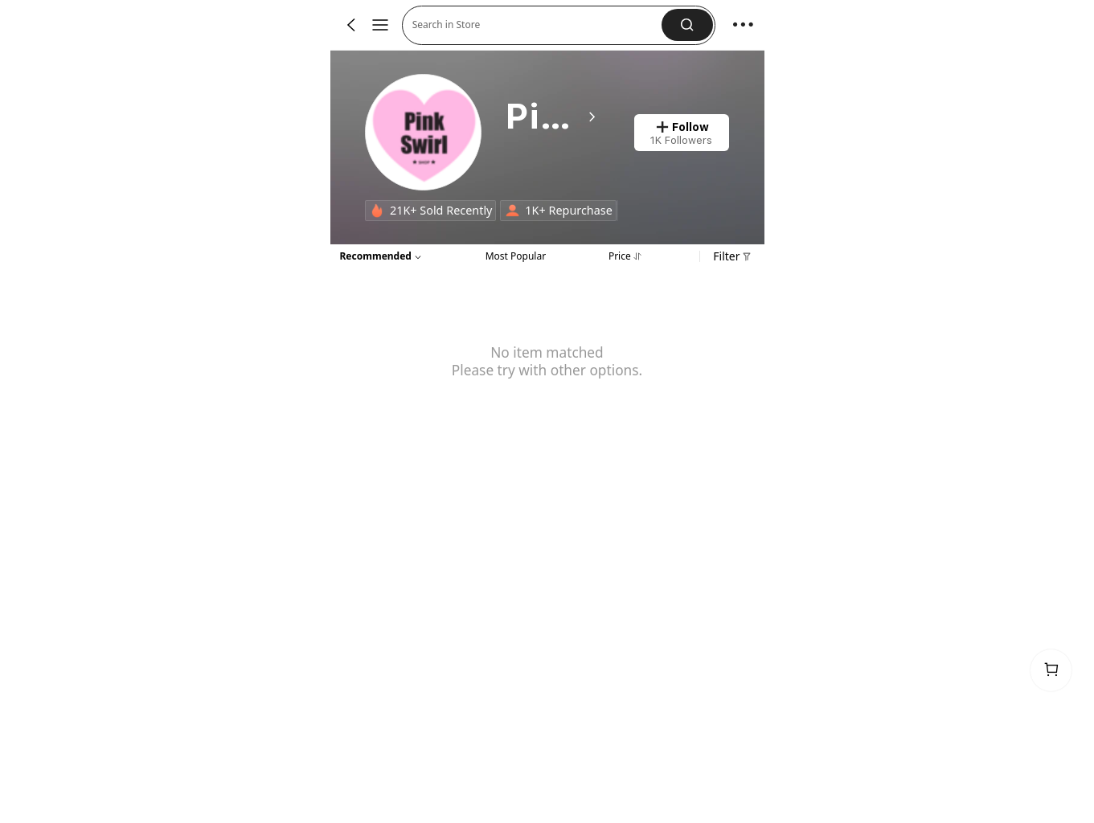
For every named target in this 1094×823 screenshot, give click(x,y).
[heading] (552, 116)
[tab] (516, 254)
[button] (537, 25)
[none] (377, 211)
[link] (424, 133)
